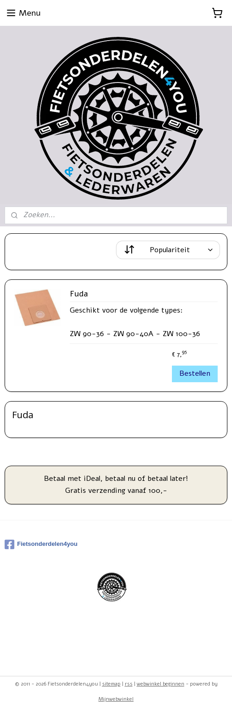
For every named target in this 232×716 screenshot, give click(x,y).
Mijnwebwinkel (116, 699)
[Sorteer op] (168, 250)
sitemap (111, 683)
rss (129, 683)
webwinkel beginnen (160, 683)
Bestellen (194, 373)
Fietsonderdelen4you (41, 544)
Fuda (79, 294)
